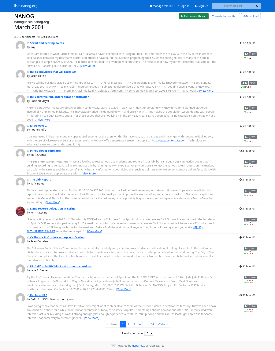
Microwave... (37, 125)
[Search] (257, 6)
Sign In (183, 6)
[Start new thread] (194, 16)
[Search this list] (233, 6)
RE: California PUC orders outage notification (58, 97)
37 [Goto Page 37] (152, 324)
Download (251, 16)
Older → (163, 324)
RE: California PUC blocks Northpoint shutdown (59, 266)
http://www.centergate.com (169, 140)
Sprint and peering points (45, 43)
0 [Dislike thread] (251, 58)
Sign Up (201, 6)
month (224, 16)
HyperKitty (138, 345)
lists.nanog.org (26, 6)
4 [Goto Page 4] (140, 324)
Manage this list (161, 6)
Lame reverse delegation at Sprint (51, 208)
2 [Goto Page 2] (128, 324)
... (146, 324)
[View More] (87, 66)
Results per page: (132, 333)
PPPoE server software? (44, 150)
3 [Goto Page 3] (134, 324)
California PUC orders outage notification (55, 237)
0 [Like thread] (246, 58)
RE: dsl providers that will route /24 (51, 72)
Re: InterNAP (37, 295)
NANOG (24, 16)
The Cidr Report (39, 179)
